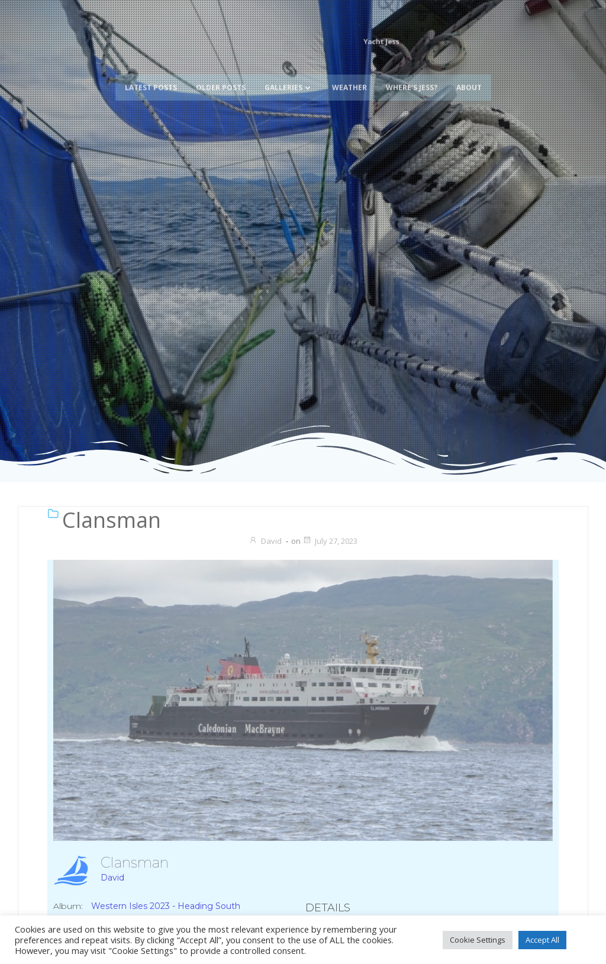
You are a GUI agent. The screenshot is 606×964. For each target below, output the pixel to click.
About (469, 72)
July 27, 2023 (329, 541)
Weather (349, 72)
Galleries (289, 72)
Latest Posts (151, 72)
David (265, 541)
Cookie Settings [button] (477, 939)
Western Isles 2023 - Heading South (165, 906)
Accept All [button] (542, 939)
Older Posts (221, 72)
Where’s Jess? (411, 72)
